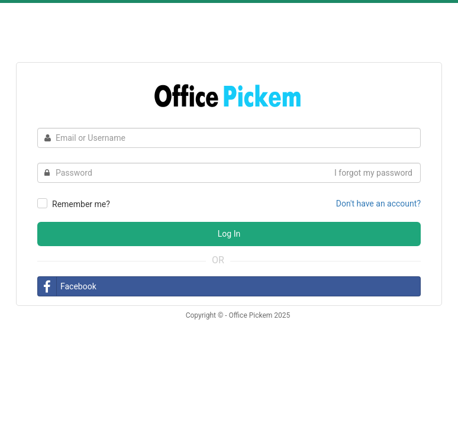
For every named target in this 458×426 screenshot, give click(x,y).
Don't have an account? (378, 203)
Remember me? (81, 204)
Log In (229, 233)
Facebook (67, 286)
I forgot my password (373, 173)
